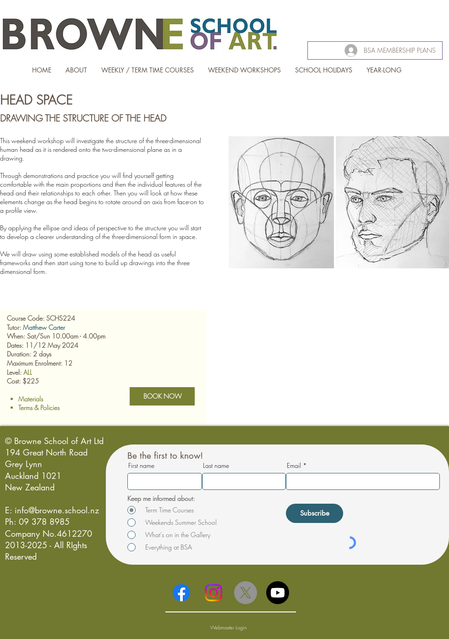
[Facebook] (181, 592)
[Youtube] (277, 592)
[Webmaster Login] (228, 627)
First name (141, 465)
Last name (216, 465)
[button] (339, 213)
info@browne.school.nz (57, 510)
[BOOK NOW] (162, 396)
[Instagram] (213, 592)
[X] (245, 592)
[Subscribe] (314, 513)
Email (294, 465)
